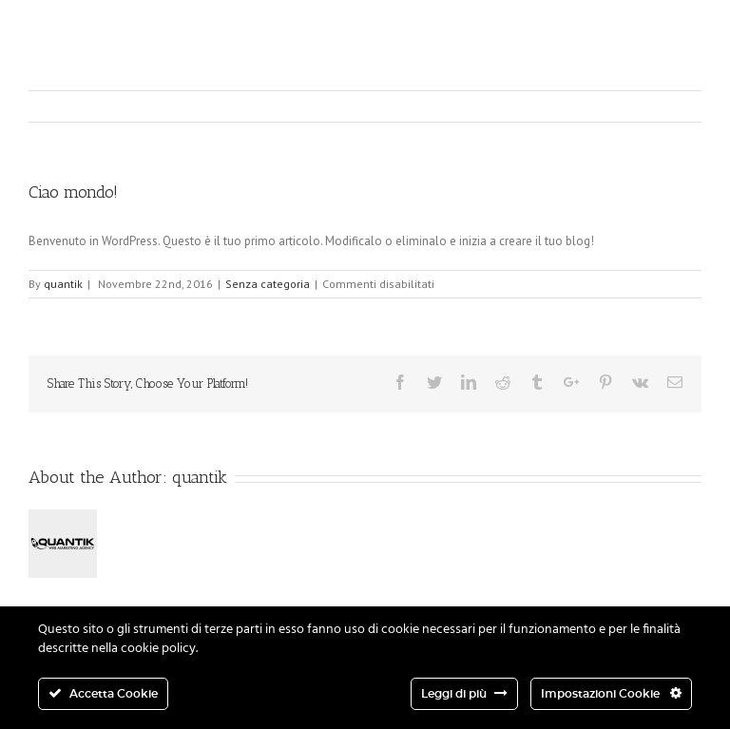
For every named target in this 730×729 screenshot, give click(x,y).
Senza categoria (267, 284)
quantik (63, 284)
